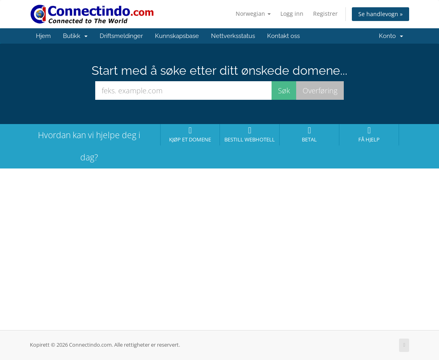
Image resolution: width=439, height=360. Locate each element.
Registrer (325, 13)
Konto (391, 36)
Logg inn (291, 13)
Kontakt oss (283, 36)
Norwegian (253, 13)
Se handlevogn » (380, 14)
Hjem (43, 36)
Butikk (75, 36)
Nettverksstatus (233, 36)
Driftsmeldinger (121, 36)
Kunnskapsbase (177, 36)
